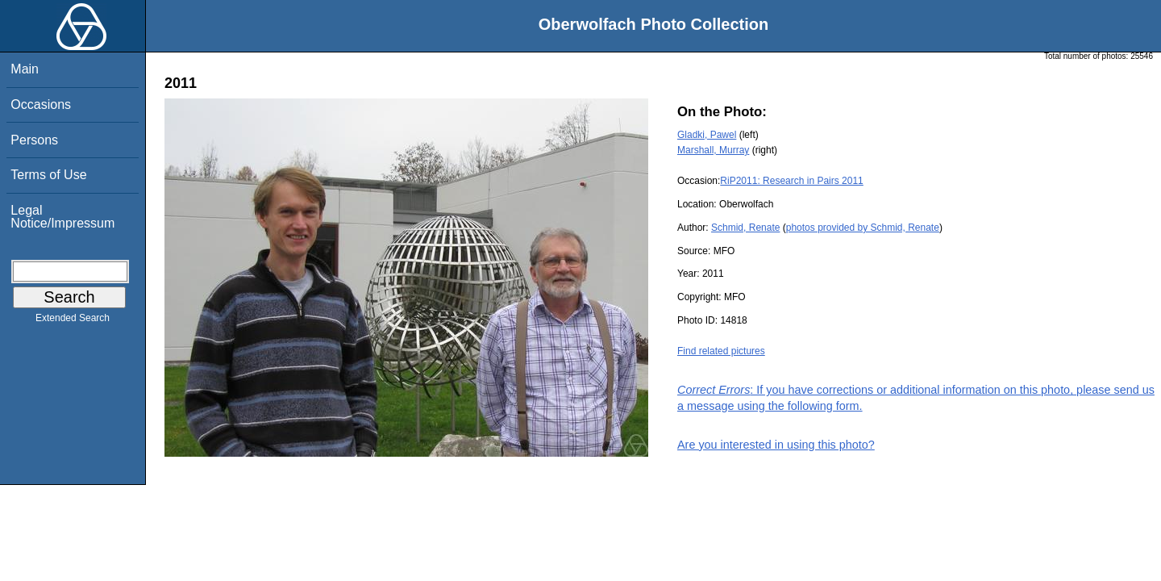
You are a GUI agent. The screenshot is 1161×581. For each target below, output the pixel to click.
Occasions (40, 104)
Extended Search (72, 321)
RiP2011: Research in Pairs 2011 (791, 180)
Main (24, 69)
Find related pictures (721, 351)
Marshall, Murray (713, 150)
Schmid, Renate (745, 227)
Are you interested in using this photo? (776, 444)
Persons (34, 140)
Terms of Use (48, 175)
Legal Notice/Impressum (62, 216)
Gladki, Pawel (706, 134)
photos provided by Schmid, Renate (862, 227)
